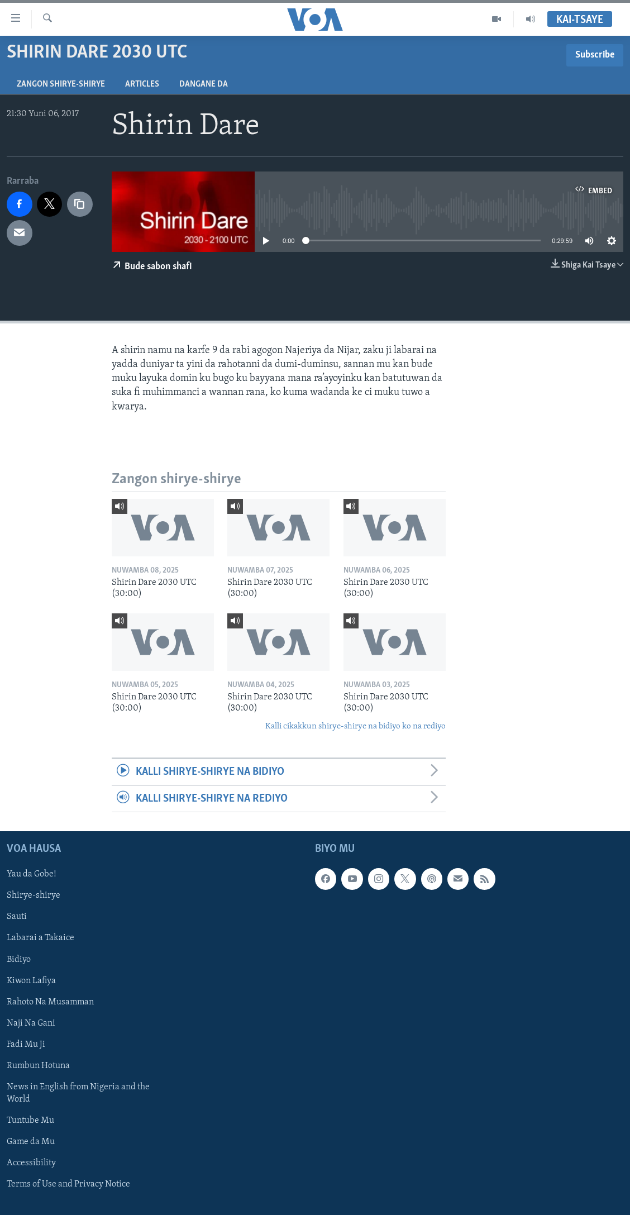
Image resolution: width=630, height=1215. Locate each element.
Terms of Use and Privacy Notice (68, 1184)
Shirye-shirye (33, 895)
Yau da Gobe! (31, 874)
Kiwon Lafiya (31, 980)
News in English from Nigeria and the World (78, 1093)
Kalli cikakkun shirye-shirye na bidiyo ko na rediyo (355, 726)
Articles (142, 84)
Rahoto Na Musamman (50, 1002)
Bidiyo (19, 959)
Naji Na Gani (31, 1023)
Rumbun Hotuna (38, 1065)
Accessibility (31, 1163)
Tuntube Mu (30, 1120)
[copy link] (80, 204)
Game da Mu (31, 1141)
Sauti (17, 916)
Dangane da (203, 84)
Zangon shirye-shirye (61, 84)
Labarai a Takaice (40, 937)
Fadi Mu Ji (26, 1044)
